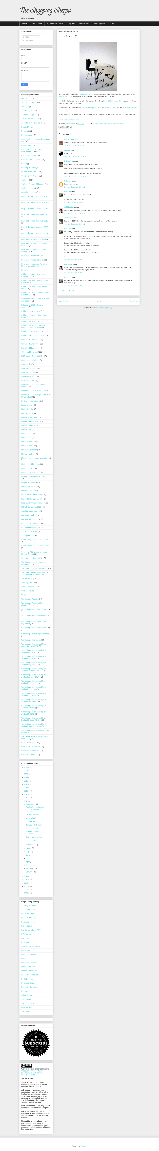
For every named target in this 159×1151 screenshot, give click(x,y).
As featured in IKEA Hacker (32, 123)
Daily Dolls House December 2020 (34, 227)
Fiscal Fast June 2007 (30, 340)
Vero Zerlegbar (27, 591)
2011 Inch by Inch (28, 102)
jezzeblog (25, 942)
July (28, 852)
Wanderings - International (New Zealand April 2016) (33, 651)
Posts (26, 37)
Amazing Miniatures (29, 906)
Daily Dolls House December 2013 (34, 196)
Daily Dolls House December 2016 (34, 209)
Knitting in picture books (30, 401)
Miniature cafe (27, 446)
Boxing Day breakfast (34, 837)
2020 (26, 774)
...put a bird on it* (32, 828)
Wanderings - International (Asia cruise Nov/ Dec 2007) (33, 645)
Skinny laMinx (26, 995)
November (30, 845)
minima (24, 959)
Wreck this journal (28, 755)
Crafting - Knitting (28, 188)
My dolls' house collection (79, 23)
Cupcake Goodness (29, 192)
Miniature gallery (28, 454)
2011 (26, 876)
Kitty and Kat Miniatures (30, 946)
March (28, 865)
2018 (26, 781)
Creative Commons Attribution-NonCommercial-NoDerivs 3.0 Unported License (33, 1073)
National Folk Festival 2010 (32, 499)
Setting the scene (28, 536)
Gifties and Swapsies (29, 352)
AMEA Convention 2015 (30, 119)
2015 (26, 791)
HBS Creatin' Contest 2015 (32, 356)
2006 (26, 893)
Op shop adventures (33, 821)
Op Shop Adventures (29, 519)
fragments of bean (28, 922)
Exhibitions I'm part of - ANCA (33, 336)
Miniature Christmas (29, 450)
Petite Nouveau (27, 979)
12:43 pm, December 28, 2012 (75, 156)
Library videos (27, 405)
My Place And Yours (29, 491)
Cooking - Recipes (28, 168)
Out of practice (31, 841)
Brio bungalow (27, 135)
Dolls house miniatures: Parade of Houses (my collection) (34, 265)
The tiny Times (27, 579)
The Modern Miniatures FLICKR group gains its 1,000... (35, 809)
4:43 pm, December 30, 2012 (74, 224)
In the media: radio (28, 372)
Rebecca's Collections (29, 987)
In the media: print (28, 368)
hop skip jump (26, 926)
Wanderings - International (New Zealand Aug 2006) (33, 664)
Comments (28, 41)
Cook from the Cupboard (31, 160)
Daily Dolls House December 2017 (34, 215)
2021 (26, 771)
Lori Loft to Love (27, 413)
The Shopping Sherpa (45, 11)
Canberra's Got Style (29, 918)
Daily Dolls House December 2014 (34, 202)
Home (24, 23)
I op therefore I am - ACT (30, 930)
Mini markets (31, 818)
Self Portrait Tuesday (29, 531)
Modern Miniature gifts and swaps (34, 476)
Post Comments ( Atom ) (103, 308)
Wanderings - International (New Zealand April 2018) (33, 657)
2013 (26, 798)
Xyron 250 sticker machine (112, 101)
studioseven (69, 218)
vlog (23, 595)
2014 (26, 794)
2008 (26, 886)
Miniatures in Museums (30, 472)
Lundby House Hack (29, 417)
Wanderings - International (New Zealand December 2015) (33, 670)
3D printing (25, 107)
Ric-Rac (24, 991)
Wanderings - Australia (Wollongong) (35, 634)
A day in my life (27, 111)
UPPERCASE (26, 1007)
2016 (26, 788)
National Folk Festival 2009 (32, 495)
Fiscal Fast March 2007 (30, 348)
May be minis (26, 429)
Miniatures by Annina (29, 954)
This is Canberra (28, 587)
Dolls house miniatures (101, 124)
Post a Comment (68, 290)
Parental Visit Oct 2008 (30, 523)
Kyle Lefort (68, 161)
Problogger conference (30, 527)
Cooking (24, 164)
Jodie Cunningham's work (92, 108)
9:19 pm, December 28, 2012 (74, 187)
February (30, 868)
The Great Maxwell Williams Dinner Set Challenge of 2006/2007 (35, 573)
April (28, 862)
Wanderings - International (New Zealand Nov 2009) (33, 701)
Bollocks (24, 131)
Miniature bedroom (28, 442)
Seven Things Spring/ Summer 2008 (35, 546)
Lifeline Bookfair (27, 409)
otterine (67, 150)
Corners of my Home (29, 172)
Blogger (83, 1146)
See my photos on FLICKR (104, 23)
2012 (26, 801)
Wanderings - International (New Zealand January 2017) (33, 676)
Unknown (68, 181)
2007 (26, 890)
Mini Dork (68, 192)
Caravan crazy (27, 145)
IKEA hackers (26, 934)
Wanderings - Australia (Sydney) (34, 628)
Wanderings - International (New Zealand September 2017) (33, 725)
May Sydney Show (65, 96)
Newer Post (64, 301)
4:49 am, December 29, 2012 (74, 202)
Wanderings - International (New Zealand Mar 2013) (33, 682)
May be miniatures (28, 425)
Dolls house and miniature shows (34, 239)
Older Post (133, 301)
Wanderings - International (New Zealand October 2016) (33, 719)
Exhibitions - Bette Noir (30, 332)
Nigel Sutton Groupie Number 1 (33, 503)
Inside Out (25, 938)
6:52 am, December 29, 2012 (74, 213)
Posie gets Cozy (27, 983)
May (28, 858)
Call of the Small (110, 108)
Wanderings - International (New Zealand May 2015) (33, 694)
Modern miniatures (117, 124)
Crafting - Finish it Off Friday (32, 184)
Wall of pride (37, 23)
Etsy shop (25, 270)
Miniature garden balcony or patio (34, 458)
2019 (26, 777)
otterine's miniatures (29, 971)
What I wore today (28, 743)
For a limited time (32, 815)
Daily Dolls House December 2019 (34, 221)
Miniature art (26, 434)
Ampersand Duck (28, 910)
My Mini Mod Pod (28, 967)
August (29, 848)
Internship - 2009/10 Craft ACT (33, 391)
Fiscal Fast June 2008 (30, 344)
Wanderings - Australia (30, 599)
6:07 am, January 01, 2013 (73, 273)
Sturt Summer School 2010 (32, 558)
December (30, 804)
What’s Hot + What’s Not (31, 747)
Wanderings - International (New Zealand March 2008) (33, 688)
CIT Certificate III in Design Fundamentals (31, 150)
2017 (26, 784)
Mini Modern (26, 950)
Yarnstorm (25, 1011)
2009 (26, 883)
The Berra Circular (28, 1003)
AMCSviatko (69, 207)
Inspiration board (28, 381)
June (28, 855)
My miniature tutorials (55, 23)
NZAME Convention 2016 (31, 507)
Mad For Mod (69, 139)
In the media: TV (28, 376)
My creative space (28, 487)
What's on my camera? (30, 751)
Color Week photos (29, 156)
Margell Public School (30, 421)
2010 (26, 880)
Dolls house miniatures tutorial (33, 260)
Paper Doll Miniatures (29, 975)
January (29, 872)
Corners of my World (29, 176)
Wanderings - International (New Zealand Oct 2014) (33, 713)
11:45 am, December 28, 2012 (75, 145)
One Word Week (28, 515)
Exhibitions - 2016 (28, 321)
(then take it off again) (34, 825)
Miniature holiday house (30, 464)
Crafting (24, 180)
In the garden (26, 364)
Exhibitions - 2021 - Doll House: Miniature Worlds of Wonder (33, 326)
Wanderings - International (31, 640)
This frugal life (27, 583)
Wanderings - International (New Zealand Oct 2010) (33, 707)
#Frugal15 (25, 98)
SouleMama (26, 999)
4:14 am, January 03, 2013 (73, 286)
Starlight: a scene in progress (33, 833)
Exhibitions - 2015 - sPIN (31, 311)
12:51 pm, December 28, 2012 (75, 176)
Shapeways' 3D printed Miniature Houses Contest (34, 553)
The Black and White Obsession (34, 568)
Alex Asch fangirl (28, 115)
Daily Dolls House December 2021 (34, 233)
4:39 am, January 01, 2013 (73, 260)
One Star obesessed (29, 511)
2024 (26, 767)
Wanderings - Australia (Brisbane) (34, 609)
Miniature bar (26, 438)
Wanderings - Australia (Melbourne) (35, 615)
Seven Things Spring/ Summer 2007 (35, 540)
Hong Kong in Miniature (30, 360)
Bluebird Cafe (26, 127)
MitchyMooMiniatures (29, 963)
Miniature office (27, 468)
